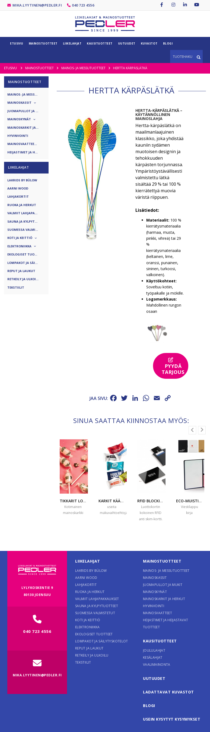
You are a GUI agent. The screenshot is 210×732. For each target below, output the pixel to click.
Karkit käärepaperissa (121, 500)
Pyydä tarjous (173, 366)
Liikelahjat (87, 561)
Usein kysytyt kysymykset (171, 719)
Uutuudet (154, 678)
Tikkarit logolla (77, 500)
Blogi (149, 705)
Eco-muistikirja (192, 500)
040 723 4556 (83, 5)
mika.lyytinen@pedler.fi (37, 5)
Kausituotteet (160, 640)
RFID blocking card (157, 500)
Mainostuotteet (162, 561)
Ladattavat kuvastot (168, 692)
